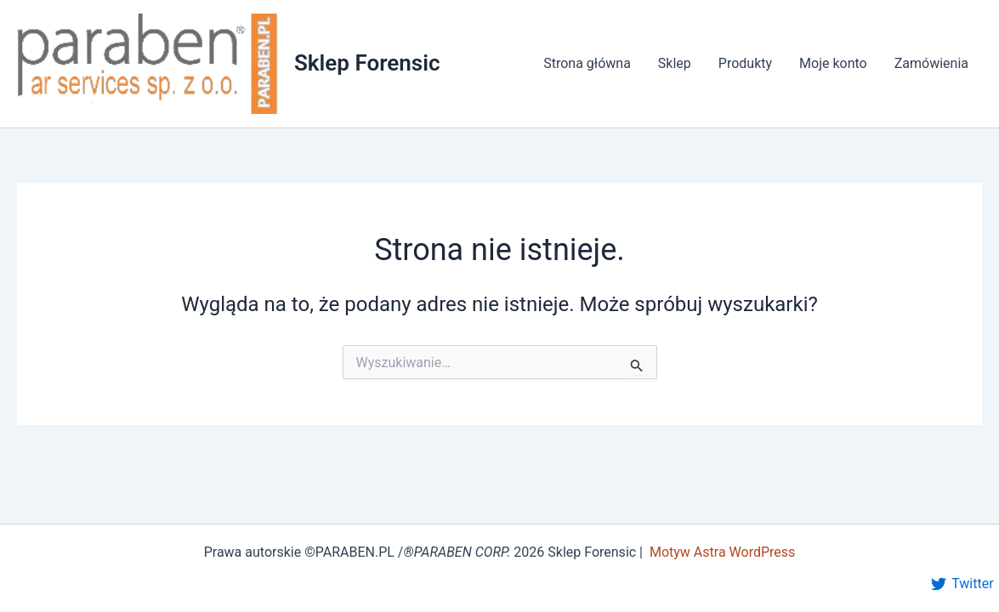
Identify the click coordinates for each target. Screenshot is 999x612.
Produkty (745, 63)
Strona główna (587, 63)
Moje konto (833, 63)
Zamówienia (931, 63)
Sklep (674, 63)
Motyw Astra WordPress (722, 552)
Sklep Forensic (367, 63)
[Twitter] (962, 584)
